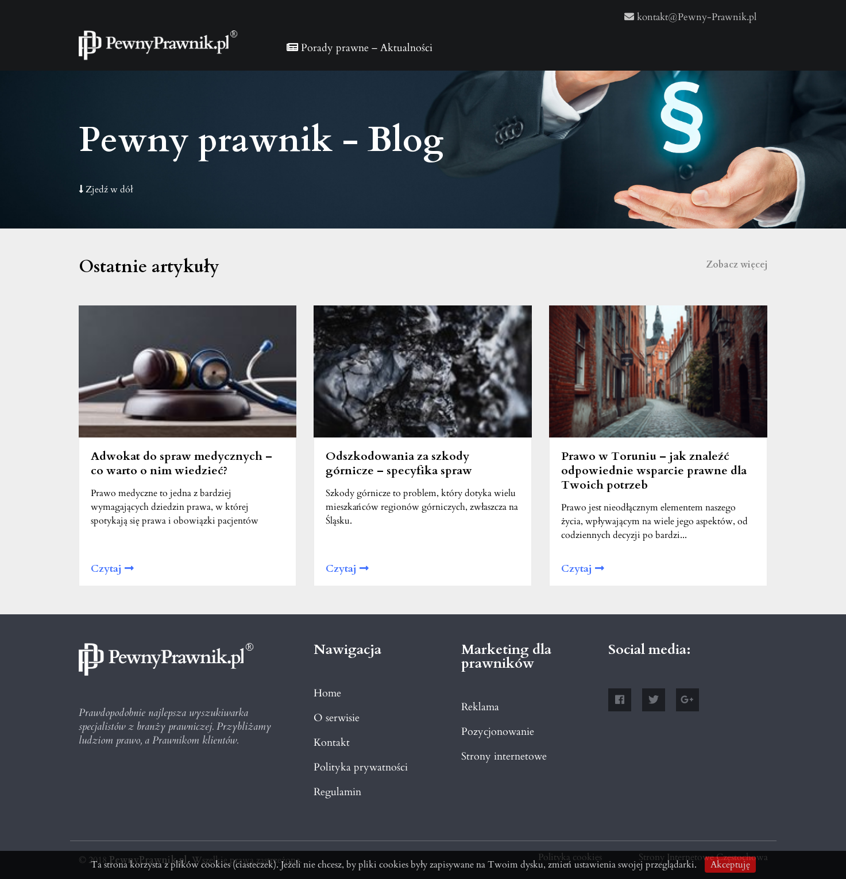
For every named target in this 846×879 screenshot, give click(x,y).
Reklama (480, 707)
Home (327, 693)
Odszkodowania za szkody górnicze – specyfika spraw (399, 463)
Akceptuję (730, 864)
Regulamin (337, 792)
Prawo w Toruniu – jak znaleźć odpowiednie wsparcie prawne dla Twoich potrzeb (654, 470)
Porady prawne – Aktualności (359, 48)
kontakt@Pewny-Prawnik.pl (690, 17)
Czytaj (112, 569)
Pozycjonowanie (497, 732)
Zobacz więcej (737, 264)
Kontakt (332, 742)
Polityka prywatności (361, 767)
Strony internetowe (504, 756)
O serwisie (337, 718)
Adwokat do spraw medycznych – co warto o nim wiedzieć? (181, 463)
